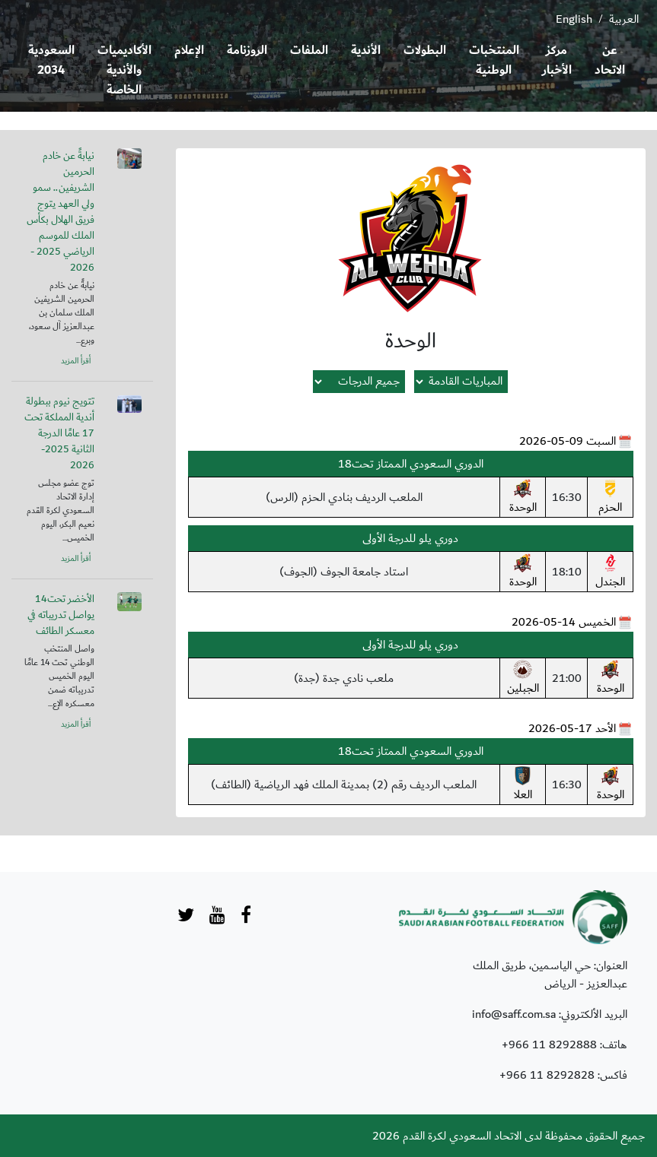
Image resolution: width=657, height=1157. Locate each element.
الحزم (610, 498)
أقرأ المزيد (76, 361)
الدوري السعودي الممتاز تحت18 (410, 464)
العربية (624, 19)
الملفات (309, 51)
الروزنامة (247, 51)
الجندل (610, 572)
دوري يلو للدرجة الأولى (410, 538)
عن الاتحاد (610, 60)
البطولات (424, 51)
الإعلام (189, 51)
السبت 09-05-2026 (567, 441)
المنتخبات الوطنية (494, 60)
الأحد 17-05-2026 (572, 728)
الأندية (366, 51)
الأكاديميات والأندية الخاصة (124, 70)
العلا (522, 785)
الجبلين (523, 679)
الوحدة (523, 498)
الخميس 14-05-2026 (564, 622)
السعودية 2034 (51, 60)
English (574, 19)
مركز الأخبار (557, 60)
